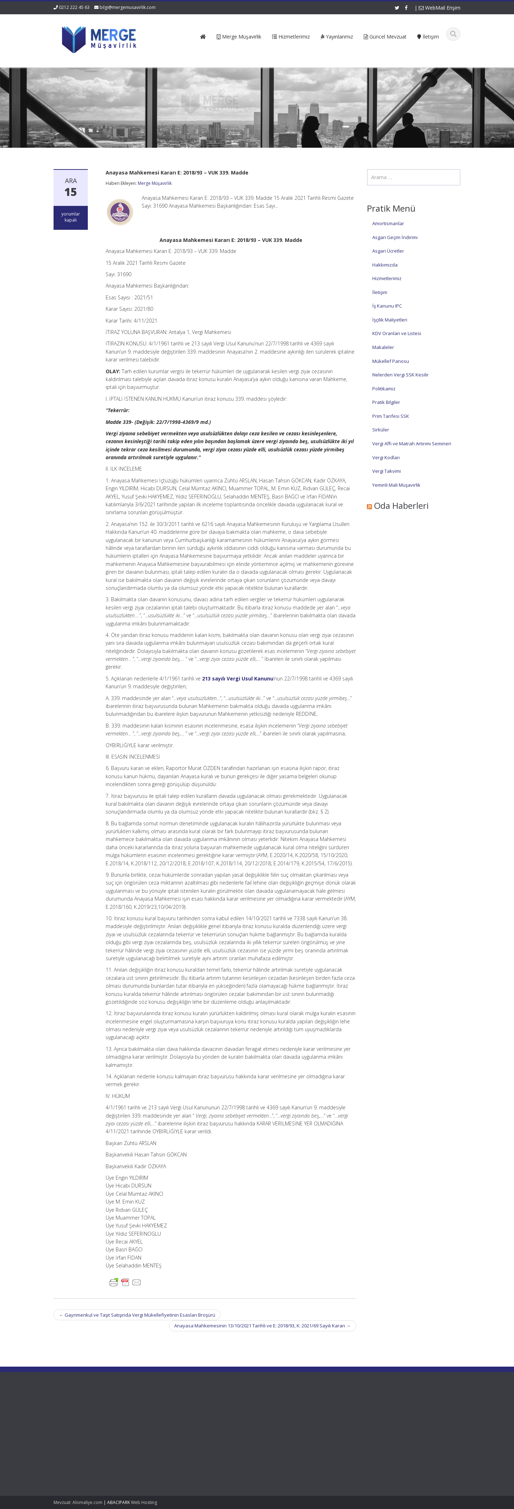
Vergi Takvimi (386, 471)
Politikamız (383, 388)
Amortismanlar (388, 223)
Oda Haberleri (401, 505)
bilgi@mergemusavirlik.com (128, 7)
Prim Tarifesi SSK (390, 416)
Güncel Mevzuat (183, 1431)
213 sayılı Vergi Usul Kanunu (237, 678)
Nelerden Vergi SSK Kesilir (400, 374)
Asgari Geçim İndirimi (395, 237)
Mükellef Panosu (390, 361)
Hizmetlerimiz (387, 278)
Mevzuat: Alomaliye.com (78, 1502)
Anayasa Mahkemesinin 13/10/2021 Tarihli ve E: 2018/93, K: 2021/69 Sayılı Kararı (262, 1325)
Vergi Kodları (386, 457)
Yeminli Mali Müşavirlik (396, 485)
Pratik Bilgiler (386, 402)
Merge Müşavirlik (155, 183)
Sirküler (380, 429)
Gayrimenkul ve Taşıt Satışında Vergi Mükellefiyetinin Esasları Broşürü (137, 1315)
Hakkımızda (385, 265)
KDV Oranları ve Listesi (396, 333)
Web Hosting (144, 1502)
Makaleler (383, 347)
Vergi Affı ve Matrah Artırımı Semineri (411, 443)
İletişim (379, 292)
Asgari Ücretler (388, 251)
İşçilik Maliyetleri (389, 320)
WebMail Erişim (439, 7)
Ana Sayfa (177, 1411)
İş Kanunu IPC (387, 306)
